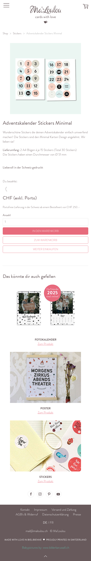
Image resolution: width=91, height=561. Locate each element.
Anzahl (7, 215)
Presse (77, 514)
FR (52, 522)
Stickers (17, 33)
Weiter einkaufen (45, 249)
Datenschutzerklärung (55, 514)
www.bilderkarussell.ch (56, 547)
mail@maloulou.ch (37, 531)
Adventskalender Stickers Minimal (44, 33)
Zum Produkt (45, 344)
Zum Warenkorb (45, 240)
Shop (5, 33)
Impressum (40, 509)
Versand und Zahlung (64, 509)
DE (45, 522)
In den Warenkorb (45, 231)
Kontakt (25, 509)
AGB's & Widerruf (27, 514)
